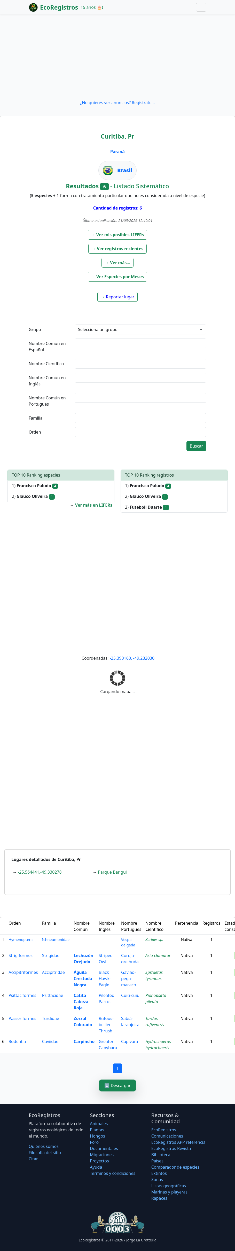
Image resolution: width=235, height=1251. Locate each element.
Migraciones (102, 1154)
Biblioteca (160, 1154)
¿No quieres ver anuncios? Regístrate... (117, 102)
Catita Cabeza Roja (81, 1002)
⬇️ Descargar (117, 1085)
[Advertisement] (117, 57)
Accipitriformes (23, 972)
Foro (94, 1142)
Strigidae (50, 955)
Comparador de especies (175, 1167)
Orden (35, 432)
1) (35, 486)
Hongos (97, 1136)
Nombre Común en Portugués (47, 401)
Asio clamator (157, 955)
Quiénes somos (44, 1146)
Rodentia (17, 1041)
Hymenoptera (21, 939)
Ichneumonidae (55, 939)
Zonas (157, 1179)
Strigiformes (21, 955)
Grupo (35, 329)
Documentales (104, 1148)
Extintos (159, 1173)
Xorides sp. (154, 939)
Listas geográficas (168, 1186)
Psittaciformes (22, 995)
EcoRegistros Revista (171, 1148)
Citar (33, 1159)
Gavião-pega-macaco (128, 978)
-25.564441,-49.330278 (40, 872)
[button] (117, 235)
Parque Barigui (112, 872)
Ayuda (96, 1167)
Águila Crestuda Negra (83, 978)
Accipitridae (53, 972)
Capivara (129, 1041)
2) (33, 496)
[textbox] (140, 343)
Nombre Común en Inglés (47, 381)
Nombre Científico (46, 363)
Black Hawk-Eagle (105, 978)
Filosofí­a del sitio (45, 1152)
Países (157, 1161)
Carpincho (84, 1041)
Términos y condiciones (112, 1173)
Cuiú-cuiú (130, 995)
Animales (99, 1123)
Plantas (97, 1130)
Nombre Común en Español (47, 347)
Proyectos (99, 1161)
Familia (36, 418)
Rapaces (159, 1198)
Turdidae (50, 1018)
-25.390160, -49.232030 (131, 658)
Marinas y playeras (169, 1192)
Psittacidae (52, 995)
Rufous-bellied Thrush (106, 1025)
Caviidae (50, 1041)
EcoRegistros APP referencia (178, 1142)
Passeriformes (22, 1018)
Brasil (124, 170)
